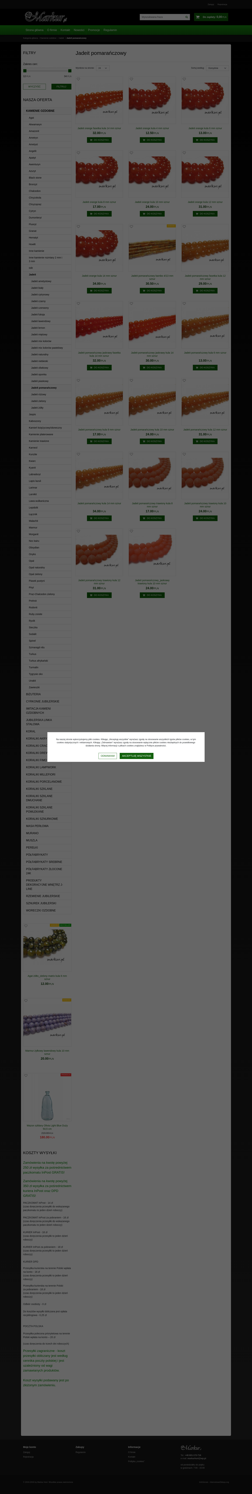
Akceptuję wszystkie (136, 755)
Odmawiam (108, 755)
